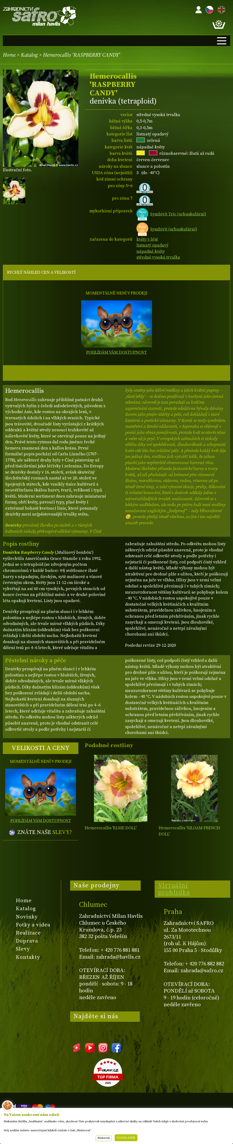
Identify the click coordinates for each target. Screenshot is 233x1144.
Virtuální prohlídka (174, 889)
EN (220, 9)
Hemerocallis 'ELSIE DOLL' (110, 828)
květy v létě (147, 239)
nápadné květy (150, 251)
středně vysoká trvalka (158, 257)
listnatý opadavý (152, 245)
